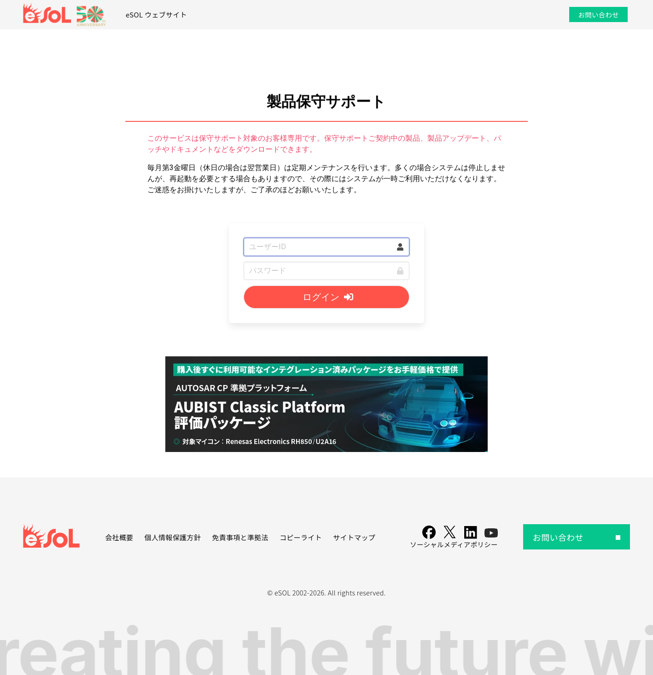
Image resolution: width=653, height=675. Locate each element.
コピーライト (301, 537)
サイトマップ (354, 537)
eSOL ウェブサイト (156, 14)
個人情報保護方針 (173, 537)
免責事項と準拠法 (240, 537)
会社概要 (119, 537)
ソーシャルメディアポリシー (453, 544)
